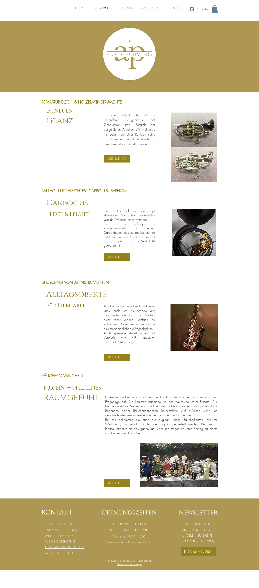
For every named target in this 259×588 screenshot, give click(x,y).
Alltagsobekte (76, 294)
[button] (215, 9)
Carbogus (67, 203)
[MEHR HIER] (117, 159)
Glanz (59, 120)
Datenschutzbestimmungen (129, 564)
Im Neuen (59, 111)
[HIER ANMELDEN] (198, 551)
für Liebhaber (66, 305)
